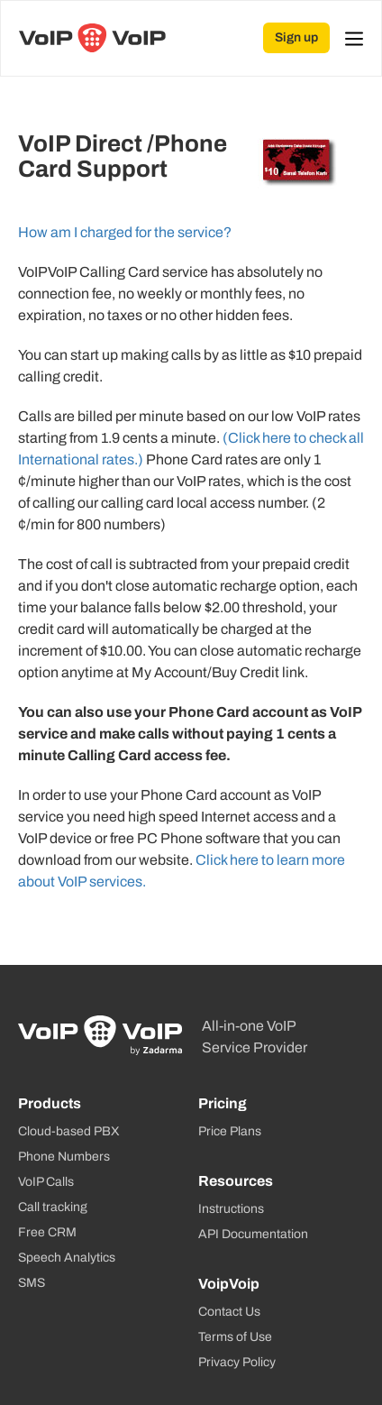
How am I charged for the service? (125, 232)
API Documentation (253, 1234)
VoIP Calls (46, 1182)
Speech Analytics (66, 1257)
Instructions (231, 1209)
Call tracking (52, 1207)
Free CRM (47, 1232)
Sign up (296, 37)
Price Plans (229, 1131)
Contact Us (229, 1311)
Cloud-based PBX (69, 1131)
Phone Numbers (64, 1156)
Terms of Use (235, 1337)
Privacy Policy (237, 1362)
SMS (31, 1283)
